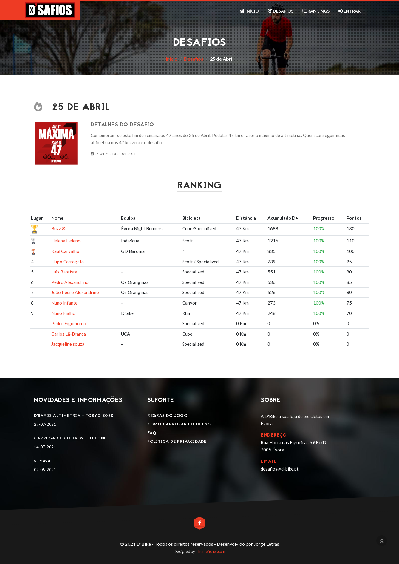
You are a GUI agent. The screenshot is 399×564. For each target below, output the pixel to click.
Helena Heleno (66, 240)
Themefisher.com (210, 551)
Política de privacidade (177, 442)
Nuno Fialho (63, 313)
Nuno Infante (64, 302)
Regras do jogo (167, 416)
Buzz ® (58, 228)
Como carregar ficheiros (179, 424)
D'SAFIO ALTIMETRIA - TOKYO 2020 (74, 416)
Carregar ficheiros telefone (70, 438)
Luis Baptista (64, 271)
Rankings (316, 10)
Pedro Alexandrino (70, 282)
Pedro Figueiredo (68, 323)
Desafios (280, 10)
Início (249, 10)
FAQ (152, 433)
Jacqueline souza (67, 344)
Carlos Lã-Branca (68, 333)
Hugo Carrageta (67, 261)
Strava (42, 461)
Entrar (349, 10)
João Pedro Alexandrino (75, 292)
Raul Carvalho (65, 251)
